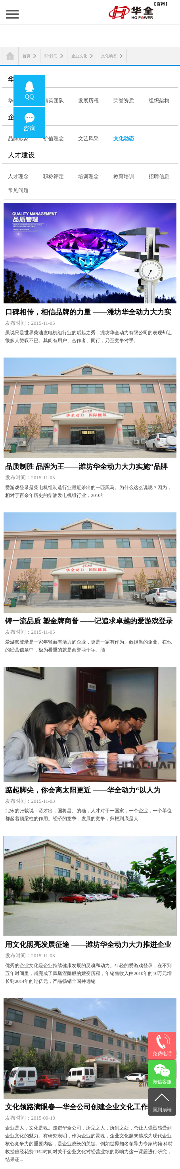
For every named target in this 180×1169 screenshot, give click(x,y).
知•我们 (51, 56)
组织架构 (159, 101)
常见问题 (18, 190)
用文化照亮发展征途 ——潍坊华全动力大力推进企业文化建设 (88, 946)
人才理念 (18, 176)
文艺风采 (88, 138)
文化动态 (109, 56)
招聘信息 (159, 176)
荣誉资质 (123, 101)
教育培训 (123, 176)
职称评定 (53, 176)
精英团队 (53, 101)
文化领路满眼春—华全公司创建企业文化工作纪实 (83, 1107)
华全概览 (21, 79)
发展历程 (88, 101)
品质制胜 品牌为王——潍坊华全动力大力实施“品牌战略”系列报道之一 (86, 468)
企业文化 (79, 56)
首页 (27, 56)
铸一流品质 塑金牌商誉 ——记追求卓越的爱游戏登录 (89, 621)
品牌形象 (18, 138)
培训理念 (88, 176)
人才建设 (21, 155)
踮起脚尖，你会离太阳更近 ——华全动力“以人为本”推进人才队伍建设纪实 (83, 791)
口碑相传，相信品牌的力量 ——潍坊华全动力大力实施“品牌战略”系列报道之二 (88, 313)
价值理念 (53, 138)
